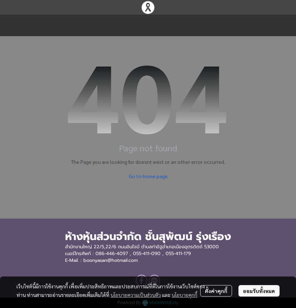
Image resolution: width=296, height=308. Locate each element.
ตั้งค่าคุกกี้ (216, 291)
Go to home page (148, 176)
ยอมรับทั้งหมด (259, 291)
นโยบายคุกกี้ (184, 295)
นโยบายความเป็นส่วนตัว (135, 295)
